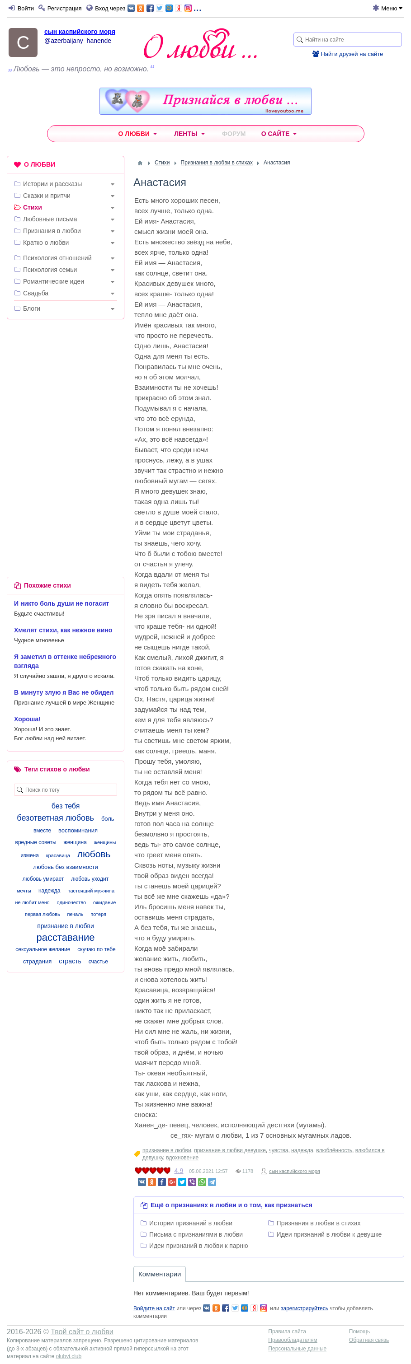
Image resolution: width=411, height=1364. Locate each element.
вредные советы (36, 842)
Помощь (359, 1331)
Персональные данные (297, 1348)
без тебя (66, 806)
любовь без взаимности (65, 867)
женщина (75, 842)
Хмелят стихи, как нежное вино (63, 630)
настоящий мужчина (90, 890)
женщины (105, 842)
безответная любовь (55, 817)
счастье (98, 961)
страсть (70, 961)
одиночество (71, 902)
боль (107, 818)
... (164, 7)
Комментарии (159, 1274)
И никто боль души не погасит (61, 603)
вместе (42, 830)
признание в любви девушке (229, 1150)
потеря (98, 914)
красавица (58, 855)
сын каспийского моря (79, 31)
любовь (94, 854)
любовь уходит (90, 879)
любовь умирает (43, 879)
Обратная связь (369, 1340)
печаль (75, 914)
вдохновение (182, 1157)
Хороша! (27, 719)
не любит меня (32, 902)
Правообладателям (292, 1340)
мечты (24, 890)
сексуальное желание (42, 949)
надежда (302, 1150)
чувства (278, 1150)
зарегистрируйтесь (304, 1308)
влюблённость (334, 1150)
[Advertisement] (65, 384)
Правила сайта (287, 1331)
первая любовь (42, 914)
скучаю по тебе (96, 949)
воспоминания (78, 830)
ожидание (104, 902)
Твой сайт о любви (82, 1332)
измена (29, 855)
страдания (37, 961)
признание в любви (166, 1150)
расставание (66, 937)
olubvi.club (68, 1356)
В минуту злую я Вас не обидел (64, 692)
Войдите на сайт (154, 1308)
